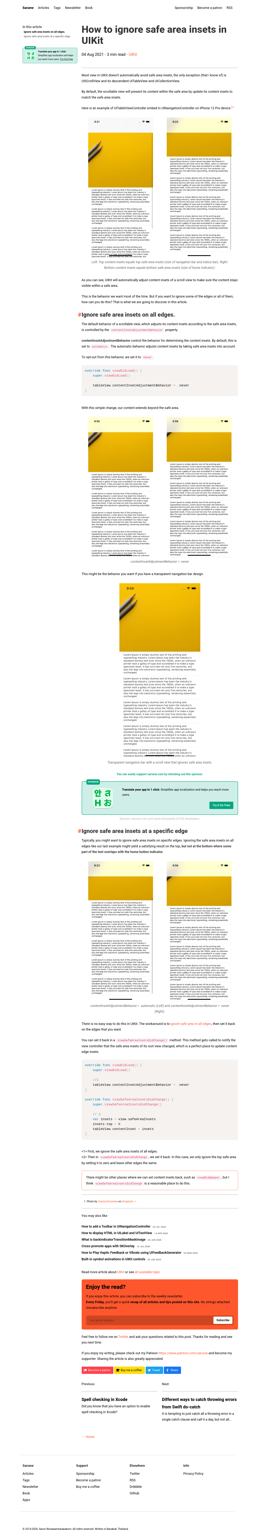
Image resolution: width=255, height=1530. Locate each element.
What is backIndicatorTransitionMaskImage (114, 1238)
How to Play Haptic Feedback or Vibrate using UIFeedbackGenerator (131, 1251)
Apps (26, 1498)
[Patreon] (97, 1368)
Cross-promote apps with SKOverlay (108, 1244)
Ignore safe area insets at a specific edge (47, 36)
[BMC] (129, 1368)
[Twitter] (154, 1368)
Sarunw (28, 8)
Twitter (123, 1335)
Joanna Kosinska (108, 1200)
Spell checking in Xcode (104, 1398)
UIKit (133, 54)
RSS (229, 8)
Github (134, 1492)
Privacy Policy (193, 1472)
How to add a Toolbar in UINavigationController (116, 1225)
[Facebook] (172, 1368)
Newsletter (73, 8)
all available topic (147, 1271)
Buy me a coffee (88, 1485)
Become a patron (209, 8)
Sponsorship (184, 8)
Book (89, 8)
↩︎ (135, 1200)
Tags (57, 8)
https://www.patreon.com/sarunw (183, 1352)
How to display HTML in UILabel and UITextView (117, 1231)
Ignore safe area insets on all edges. (44, 31)
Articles (43, 8)
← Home (88, 1435)
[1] (232, 107)
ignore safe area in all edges (191, 1023)
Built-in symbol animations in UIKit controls (113, 1258)
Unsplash (127, 1200)
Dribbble (136, 1485)
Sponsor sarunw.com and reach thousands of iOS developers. (160, 818)
